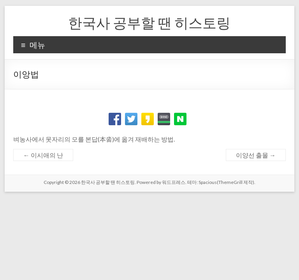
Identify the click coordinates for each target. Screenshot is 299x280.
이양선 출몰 (256, 155)
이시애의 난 (43, 155)
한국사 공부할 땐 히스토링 (149, 22)
